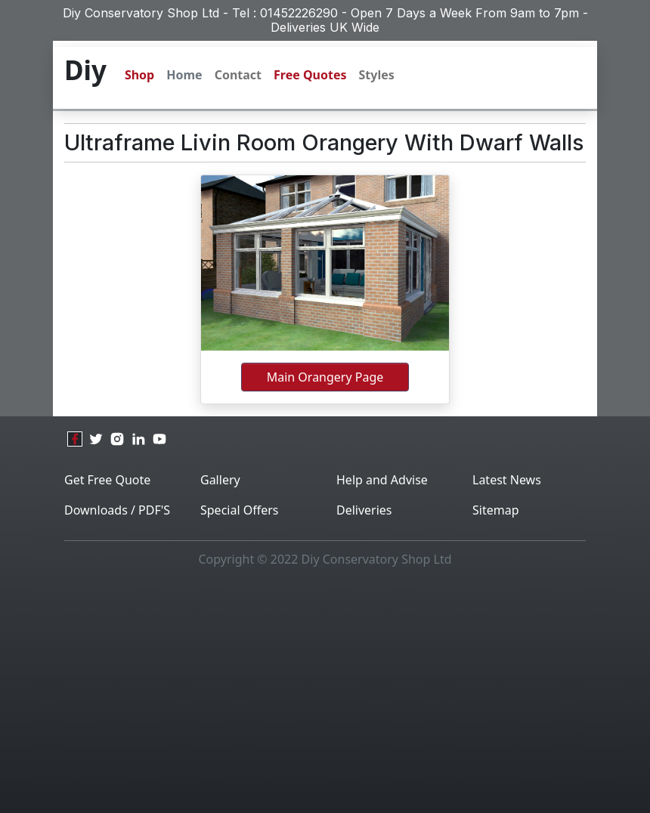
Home (184, 74)
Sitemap (495, 510)
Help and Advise (382, 479)
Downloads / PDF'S (117, 510)
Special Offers (239, 510)
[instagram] (117, 439)
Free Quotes (310, 74)
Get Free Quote (107, 479)
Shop (139, 74)
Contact (238, 74)
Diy (85, 70)
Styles (377, 74)
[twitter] (96, 439)
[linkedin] (138, 439)
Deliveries (364, 510)
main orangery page (325, 377)
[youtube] (159, 439)
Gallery (220, 479)
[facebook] (74, 439)
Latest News (506, 479)
